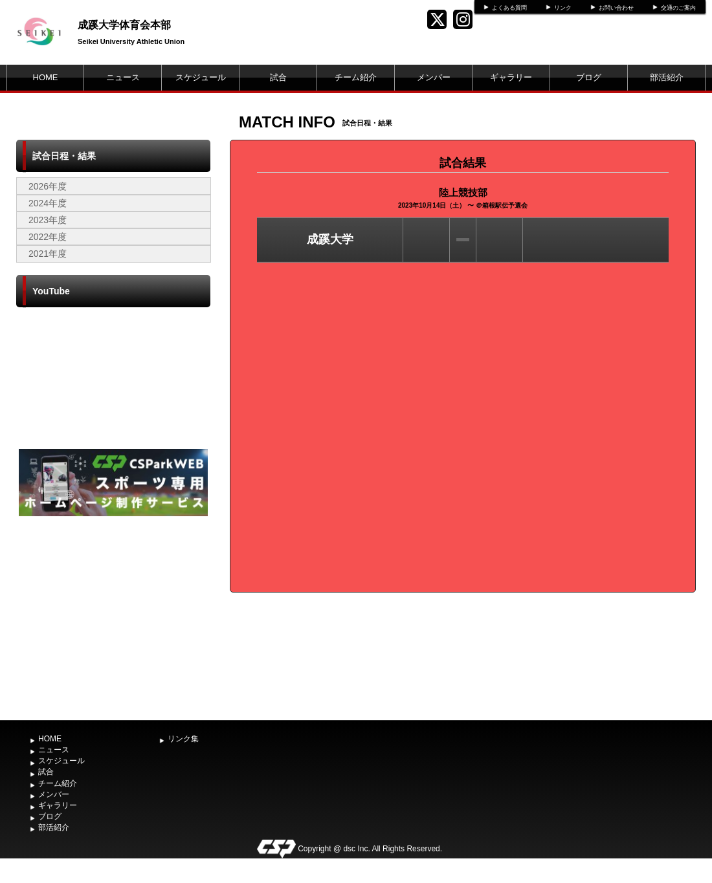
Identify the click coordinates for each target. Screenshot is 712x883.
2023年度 (47, 220)
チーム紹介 (356, 77)
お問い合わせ (616, 8)
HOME (45, 77)
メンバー (434, 77)
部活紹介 (667, 77)
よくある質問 (509, 8)
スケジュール (200, 77)
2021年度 (47, 253)
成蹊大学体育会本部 (124, 24)
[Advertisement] (113, 616)
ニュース (123, 77)
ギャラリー (511, 77)
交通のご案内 (678, 8)
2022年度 (47, 237)
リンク (563, 8)
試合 (278, 77)
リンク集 (183, 738)
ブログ (588, 77)
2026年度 (47, 186)
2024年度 (47, 203)
